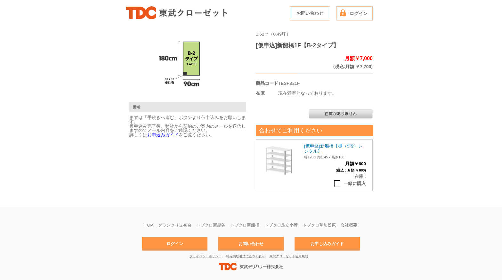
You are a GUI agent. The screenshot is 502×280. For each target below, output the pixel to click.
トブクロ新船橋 (244, 225)
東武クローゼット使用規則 (289, 256)
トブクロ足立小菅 (281, 225)
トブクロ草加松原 (319, 225)
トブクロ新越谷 (210, 225)
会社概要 (349, 225)
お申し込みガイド (327, 243)
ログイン (359, 13)
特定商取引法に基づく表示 (245, 256)
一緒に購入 (355, 183)
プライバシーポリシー (206, 256)
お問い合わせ (309, 13)
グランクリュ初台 (174, 225)
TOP (149, 225)
